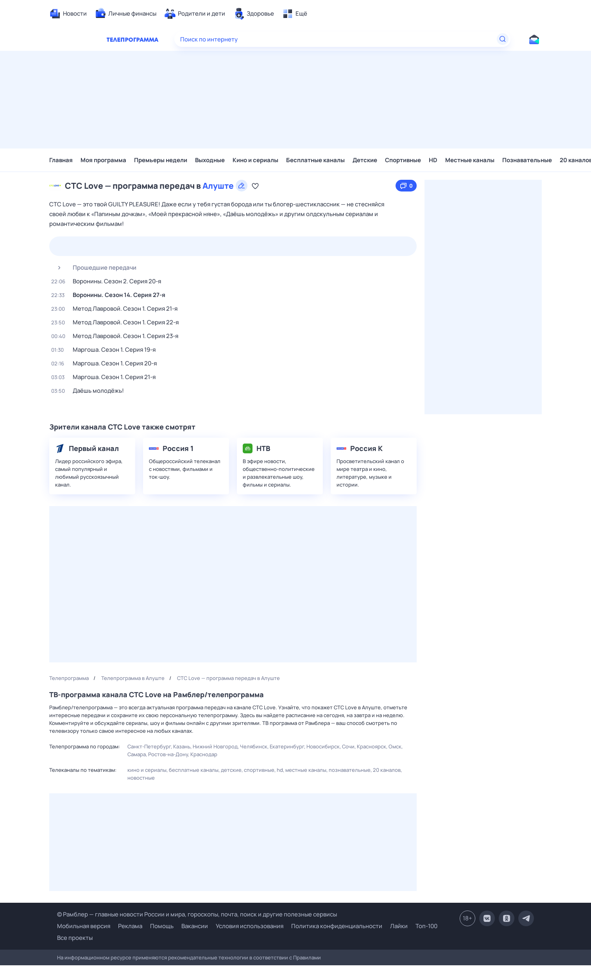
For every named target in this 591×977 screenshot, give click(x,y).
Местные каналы (469, 160)
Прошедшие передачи (93, 268)
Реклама (130, 926)
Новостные (141, 777)
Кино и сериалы (255, 160)
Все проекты (75, 938)
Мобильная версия (83, 926)
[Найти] (502, 39)
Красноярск (371, 746)
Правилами (307, 957)
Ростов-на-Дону (168, 754)
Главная (61, 160)
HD (433, 160)
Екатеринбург (287, 746)
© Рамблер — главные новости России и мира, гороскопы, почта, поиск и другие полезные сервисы (197, 914)
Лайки (399, 926)
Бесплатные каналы (315, 160)
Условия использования (249, 926)
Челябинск (253, 746)
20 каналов (387, 769)
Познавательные (527, 160)
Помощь (162, 926)
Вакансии (194, 926)
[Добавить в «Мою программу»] (255, 186)
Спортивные (403, 160)
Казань (181, 746)
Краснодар (203, 754)
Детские (365, 160)
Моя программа (103, 160)
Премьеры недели (160, 160)
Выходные (210, 160)
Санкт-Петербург (149, 746)
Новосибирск (323, 746)
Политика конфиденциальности (336, 926)
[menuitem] (68, 14)
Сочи (348, 746)
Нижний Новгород (215, 746)
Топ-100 (426, 926)
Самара (136, 754)
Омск (395, 746)
